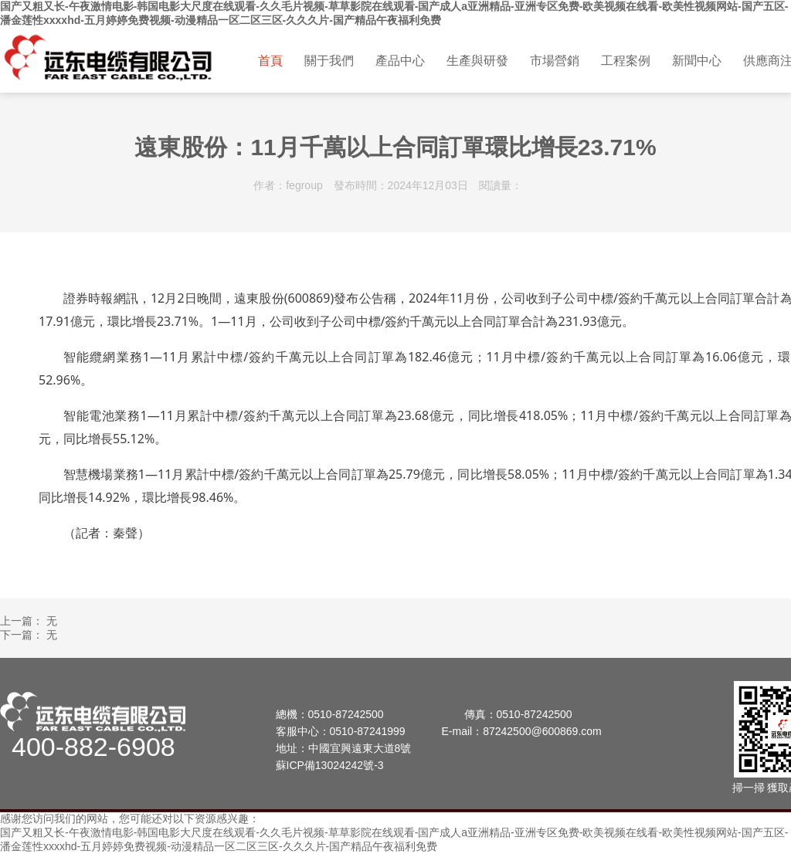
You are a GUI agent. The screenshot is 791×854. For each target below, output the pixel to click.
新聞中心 (696, 60)
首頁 (270, 60)
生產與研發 (477, 60)
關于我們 (329, 60)
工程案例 (625, 60)
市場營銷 (554, 60)
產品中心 (400, 60)
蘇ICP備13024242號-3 (330, 765)
